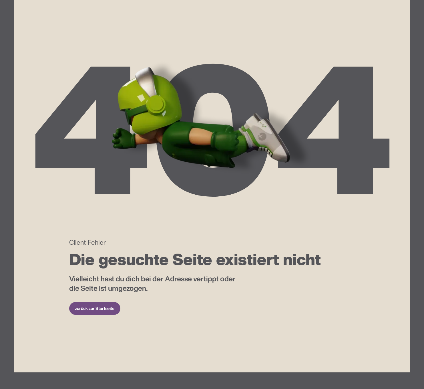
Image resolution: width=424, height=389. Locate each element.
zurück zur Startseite (95, 308)
